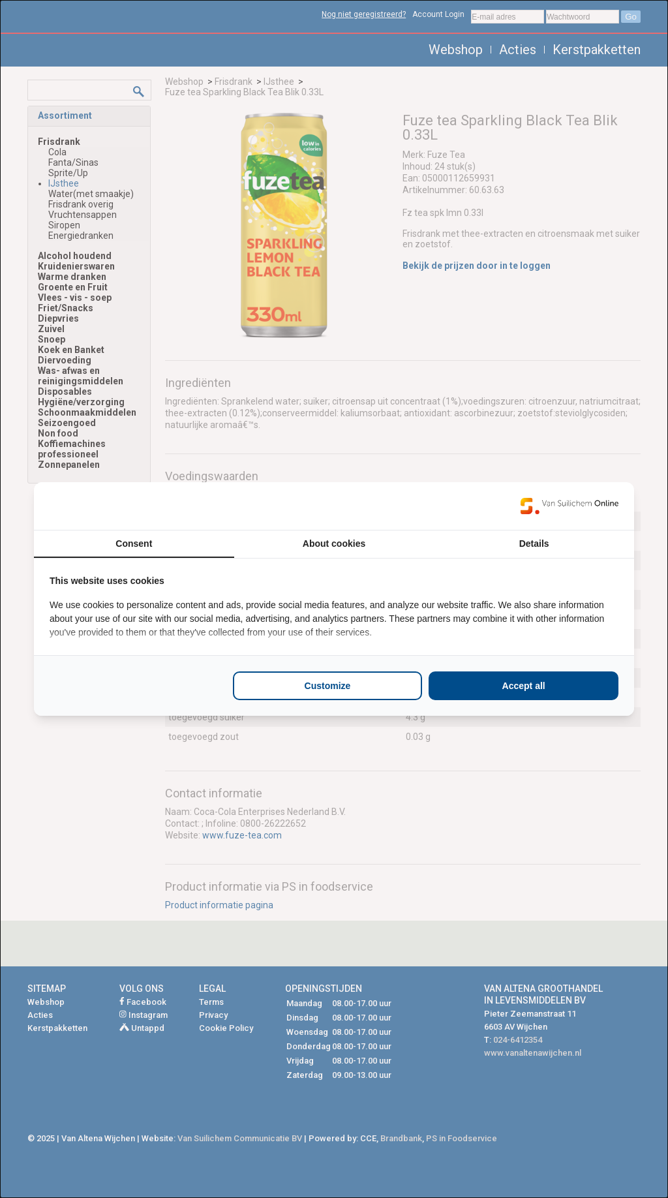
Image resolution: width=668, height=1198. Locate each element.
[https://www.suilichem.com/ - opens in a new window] (569, 506)
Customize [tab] (328, 686)
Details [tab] (534, 543)
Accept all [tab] (523, 686)
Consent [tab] (133, 543)
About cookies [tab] (334, 543)
